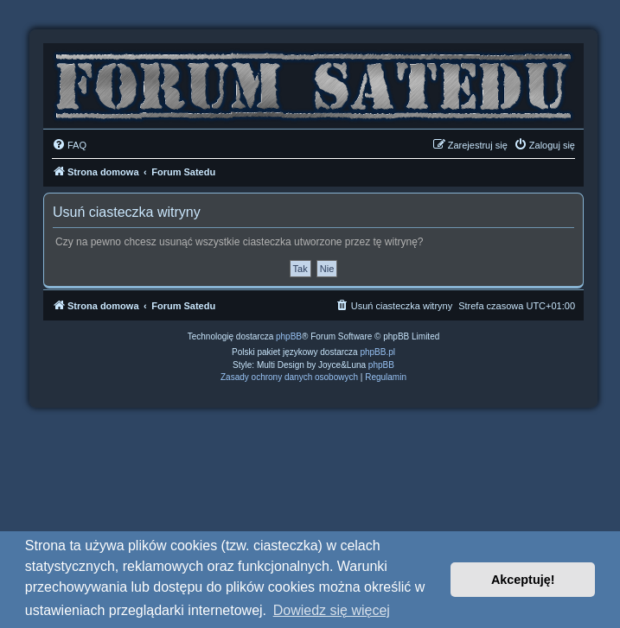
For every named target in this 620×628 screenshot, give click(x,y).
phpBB (289, 336)
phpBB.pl (377, 352)
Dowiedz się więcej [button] (331, 610)
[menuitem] (69, 145)
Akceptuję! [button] (523, 580)
